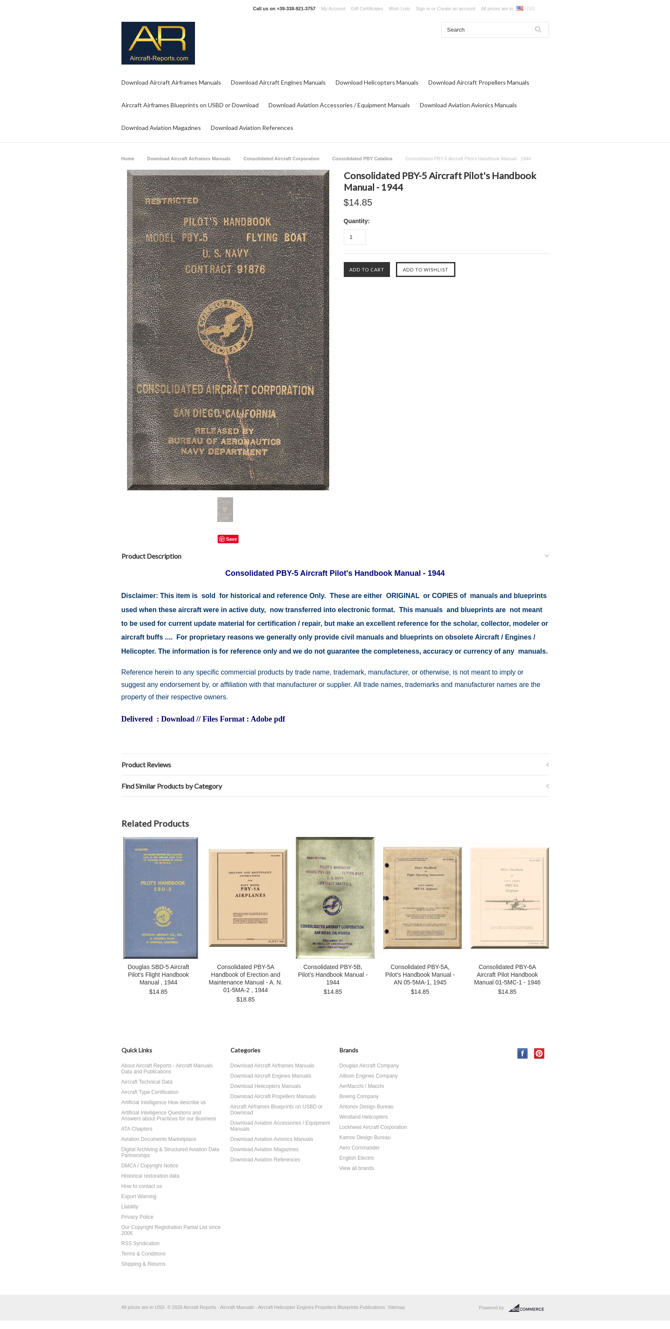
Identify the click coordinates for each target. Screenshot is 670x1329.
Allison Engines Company (368, 1076)
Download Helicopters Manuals (377, 82)
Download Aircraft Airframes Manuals (171, 82)
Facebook (522, 1053)
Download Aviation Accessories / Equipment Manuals (339, 105)
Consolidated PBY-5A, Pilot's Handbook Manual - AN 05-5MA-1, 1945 (420, 975)
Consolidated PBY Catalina (362, 158)
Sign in (423, 8)
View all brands (356, 1168)
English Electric (357, 1158)
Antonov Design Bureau (366, 1107)
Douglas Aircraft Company (369, 1066)
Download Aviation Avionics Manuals (468, 105)
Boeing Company (359, 1096)
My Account (333, 8)
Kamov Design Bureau (365, 1137)
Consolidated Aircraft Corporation (281, 158)
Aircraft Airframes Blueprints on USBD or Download (190, 105)
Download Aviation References (252, 127)
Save (231, 539)
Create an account (456, 8)
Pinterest (539, 1053)
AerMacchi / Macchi (361, 1086)
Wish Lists (399, 8)
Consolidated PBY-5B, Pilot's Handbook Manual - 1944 (333, 975)
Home (128, 158)
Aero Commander (359, 1148)
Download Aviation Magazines (161, 127)
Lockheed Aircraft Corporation (373, 1127)
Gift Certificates (367, 8)
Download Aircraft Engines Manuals (278, 82)
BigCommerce (528, 1308)
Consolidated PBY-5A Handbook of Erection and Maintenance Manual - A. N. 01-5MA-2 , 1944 (246, 978)
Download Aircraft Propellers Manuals (478, 82)
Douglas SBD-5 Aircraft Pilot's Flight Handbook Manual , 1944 (158, 975)
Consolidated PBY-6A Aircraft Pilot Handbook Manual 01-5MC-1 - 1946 (507, 975)
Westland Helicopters (363, 1117)
